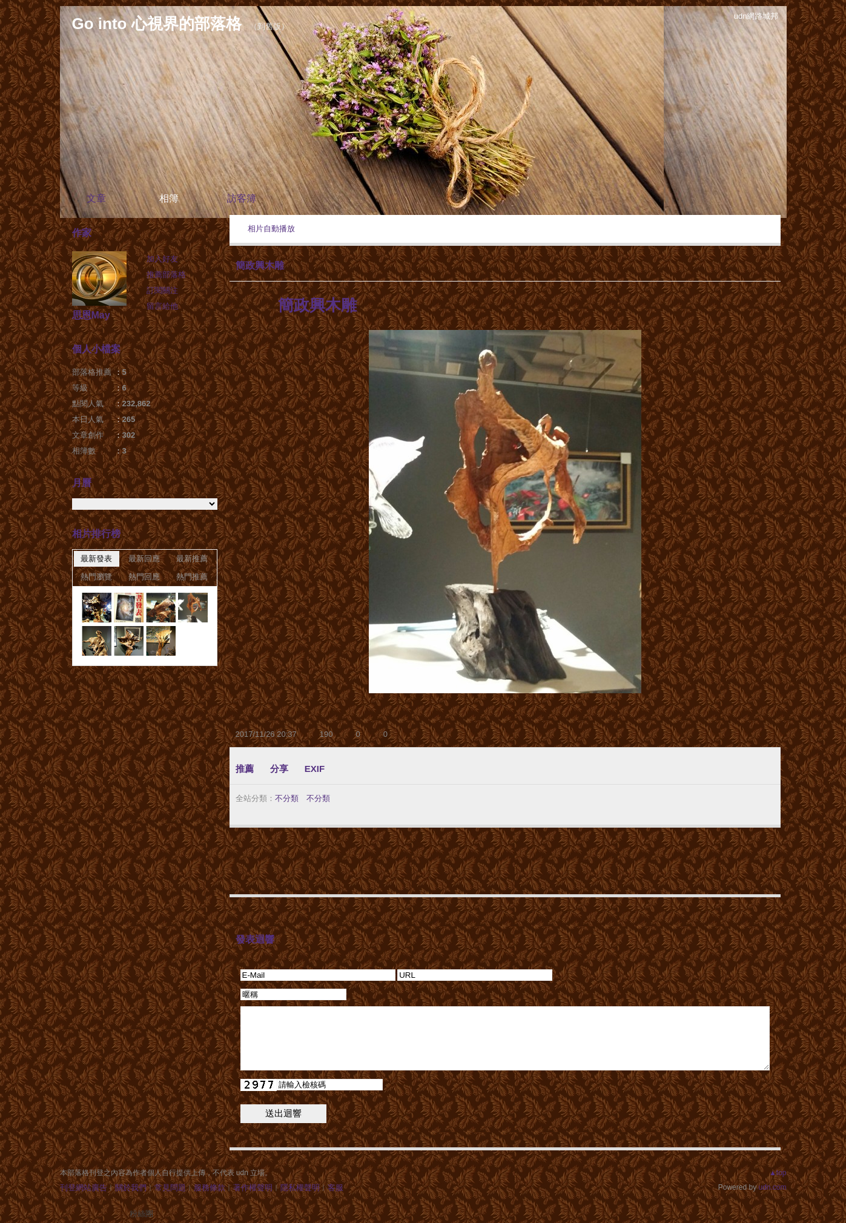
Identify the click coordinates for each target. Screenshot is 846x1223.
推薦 (245, 768)
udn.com (772, 1187)
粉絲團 (141, 1213)
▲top (778, 1173)
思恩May (91, 315)
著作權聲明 (253, 1187)
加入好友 (162, 258)
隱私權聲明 (300, 1187)
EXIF (315, 768)
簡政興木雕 (260, 265)
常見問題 (170, 1187)
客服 (335, 1187)
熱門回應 (144, 576)
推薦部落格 (166, 274)
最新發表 (96, 558)
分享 (279, 768)
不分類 (287, 798)
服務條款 (209, 1187)
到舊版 (269, 26)
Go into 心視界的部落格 (157, 24)
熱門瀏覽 (96, 576)
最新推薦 (192, 558)
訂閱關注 (162, 290)
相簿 (169, 198)
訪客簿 (241, 198)
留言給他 (162, 306)
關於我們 (131, 1187)
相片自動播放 (271, 228)
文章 (96, 198)
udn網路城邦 (756, 16)
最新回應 (144, 558)
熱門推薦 (192, 576)
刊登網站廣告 (83, 1187)
